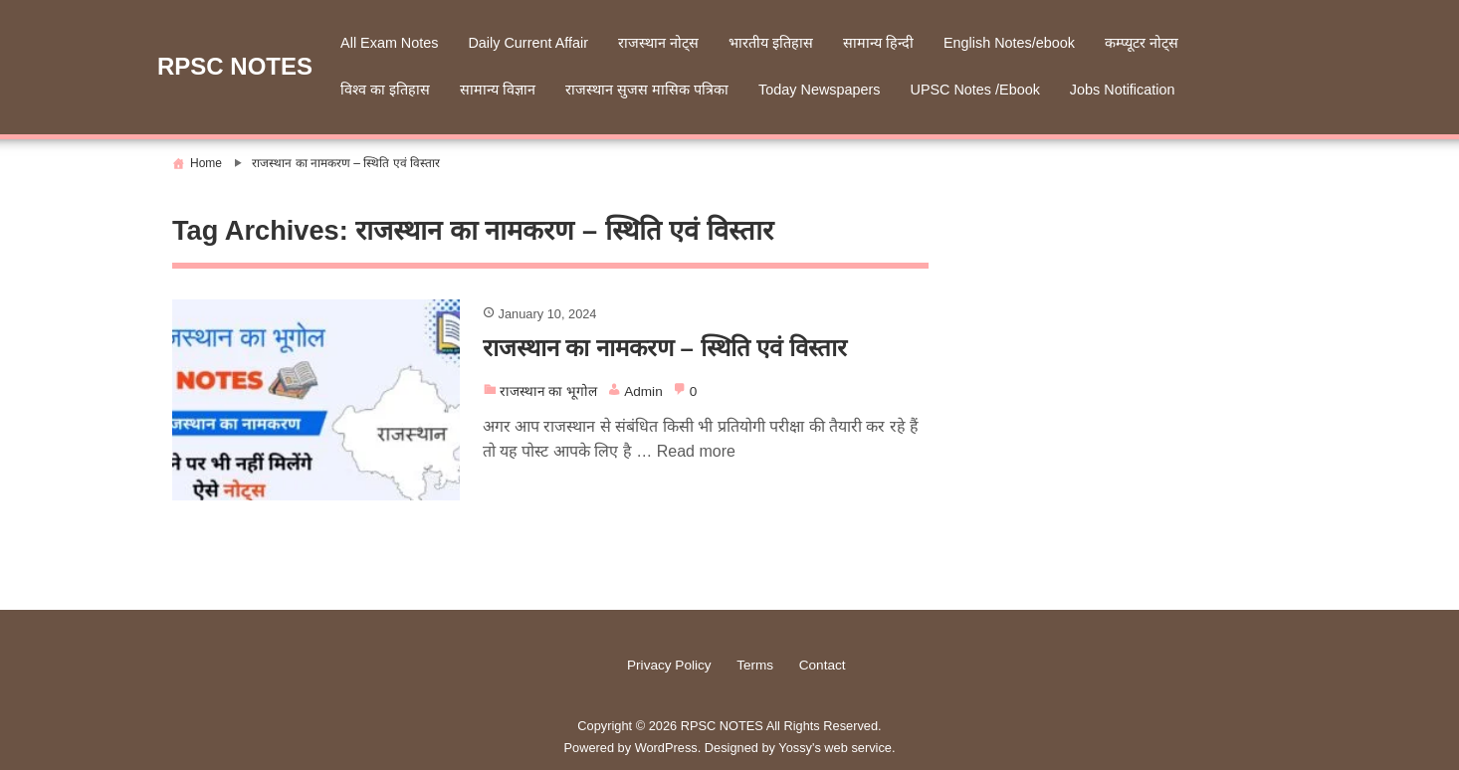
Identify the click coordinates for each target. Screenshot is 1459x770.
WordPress (666, 747)
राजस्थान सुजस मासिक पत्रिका (647, 89)
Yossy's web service (835, 747)
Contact (822, 665)
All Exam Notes (389, 43)
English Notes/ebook (1009, 43)
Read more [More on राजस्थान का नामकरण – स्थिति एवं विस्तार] (696, 451)
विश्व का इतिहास (385, 89)
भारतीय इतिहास (771, 43)
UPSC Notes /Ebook (974, 89)
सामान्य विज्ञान (497, 89)
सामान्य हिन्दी (878, 43)
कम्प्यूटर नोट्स (1141, 43)
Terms (754, 665)
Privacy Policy (669, 665)
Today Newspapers (819, 89)
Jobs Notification (1122, 89)
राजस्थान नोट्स (658, 43)
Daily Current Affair (528, 43)
